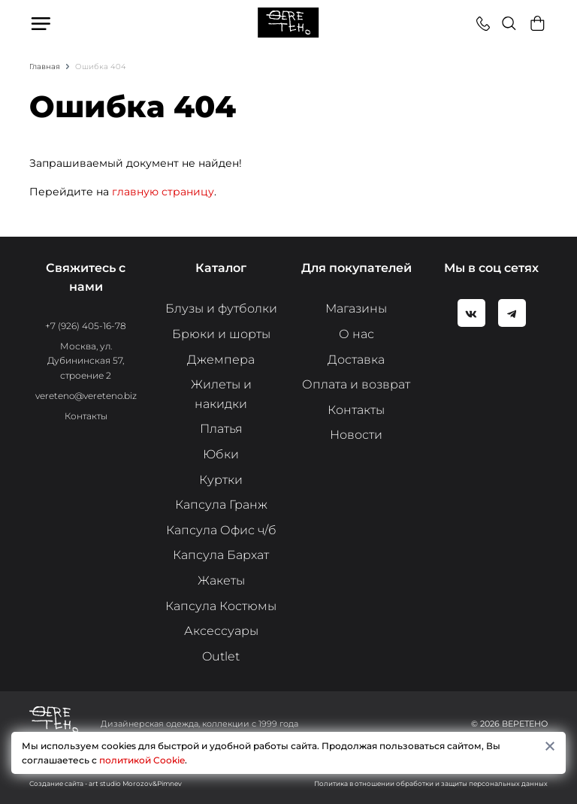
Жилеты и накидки (221, 394)
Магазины (356, 308)
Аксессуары (221, 631)
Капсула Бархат (221, 555)
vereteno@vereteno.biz (86, 395)
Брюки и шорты (221, 334)
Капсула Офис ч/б (221, 530)
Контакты (86, 416)
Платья (221, 429)
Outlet (221, 656)
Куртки (221, 480)
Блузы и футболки (221, 308)
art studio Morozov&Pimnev (135, 783)
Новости (356, 435)
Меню (42, 23)
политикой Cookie (142, 760)
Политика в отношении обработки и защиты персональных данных (431, 783)
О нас (356, 334)
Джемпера (221, 359)
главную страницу (163, 191)
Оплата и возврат (356, 384)
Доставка (356, 359)
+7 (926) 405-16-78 (85, 325)
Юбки (221, 454)
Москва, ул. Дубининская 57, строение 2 (85, 360)
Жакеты (221, 580)
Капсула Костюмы (220, 606)
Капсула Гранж (221, 504)
